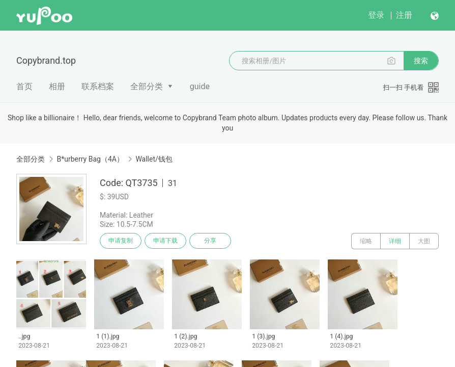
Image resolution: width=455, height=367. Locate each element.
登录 (376, 15)
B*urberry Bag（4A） (89, 159)
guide (200, 86)
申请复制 (121, 241)
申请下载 (167, 241)
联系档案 (97, 86)
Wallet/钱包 (153, 159)
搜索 (421, 61)
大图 (424, 241)
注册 (404, 15)
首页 (24, 86)
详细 (395, 241)
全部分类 (146, 86)
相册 (57, 86)
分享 (213, 241)
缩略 (366, 241)
